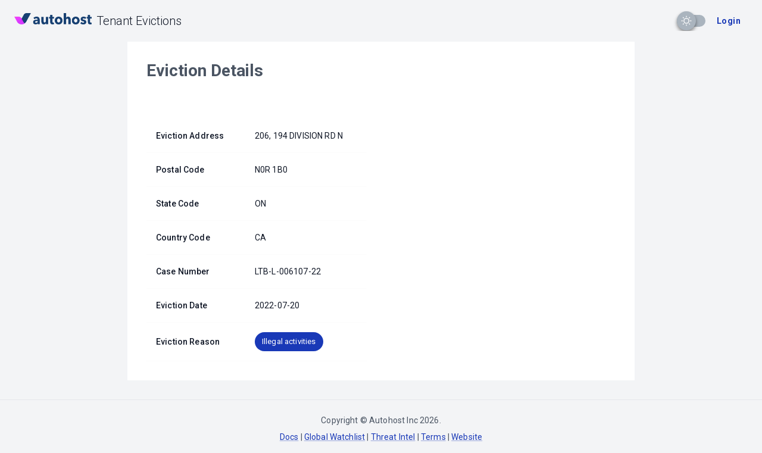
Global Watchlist (334, 437)
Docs (289, 437)
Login (729, 21)
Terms (433, 437)
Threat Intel (393, 437)
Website (466, 437)
